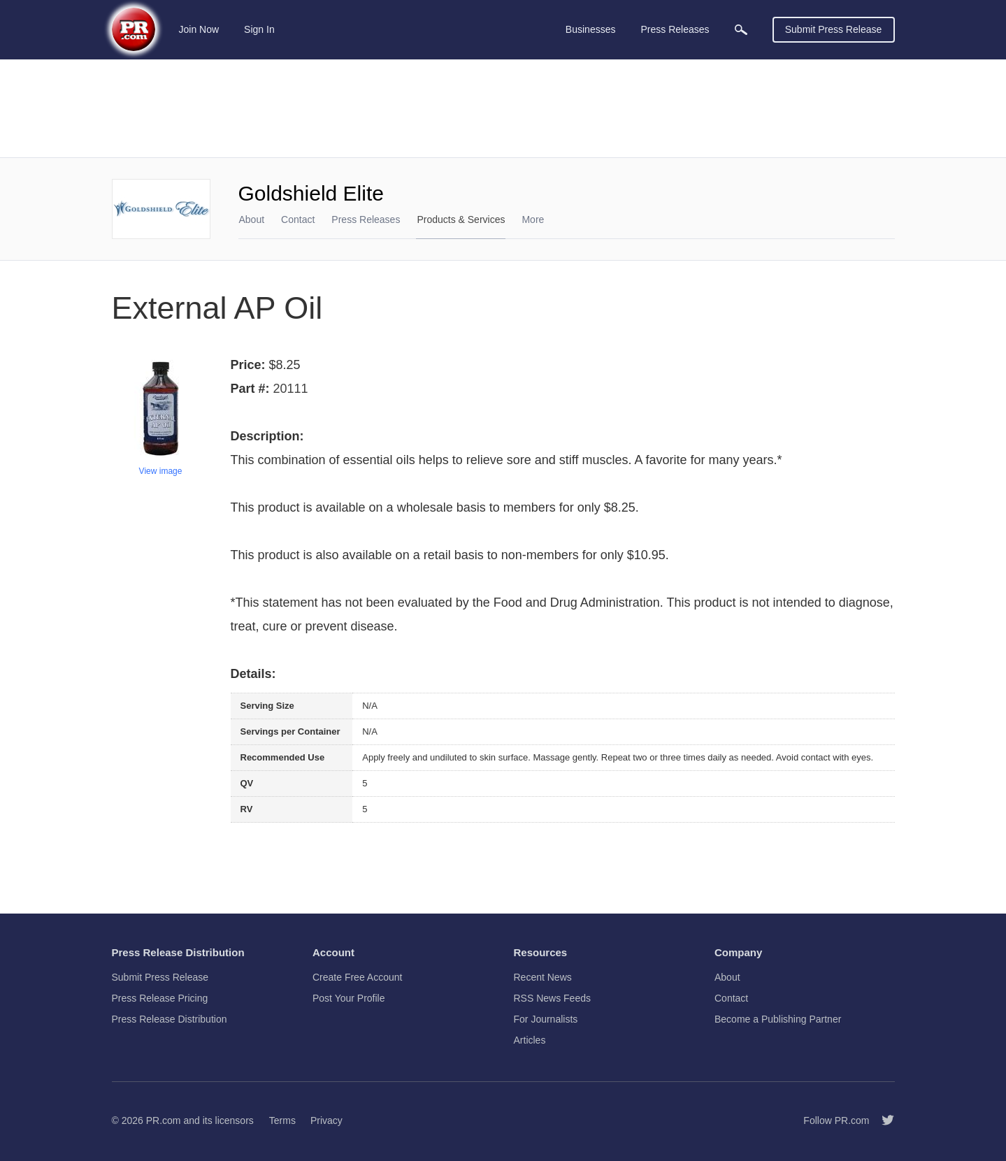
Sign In (259, 29)
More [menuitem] (533, 219)
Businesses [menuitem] (591, 29)
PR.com (163, 1120)
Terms (282, 1120)
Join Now (199, 29)
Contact (298, 219)
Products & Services (461, 219)
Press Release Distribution (169, 1019)
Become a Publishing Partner (777, 1019)
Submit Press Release (833, 29)
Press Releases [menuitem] (674, 29)
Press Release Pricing (160, 998)
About (252, 219)
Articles (530, 1040)
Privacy (326, 1120)
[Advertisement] (503, 108)
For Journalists (546, 1019)
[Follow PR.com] (882, 1120)
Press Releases (365, 219)
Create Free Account (357, 977)
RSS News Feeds (552, 998)
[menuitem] (741, 30)
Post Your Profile (348, 998)
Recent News (543, 977)
